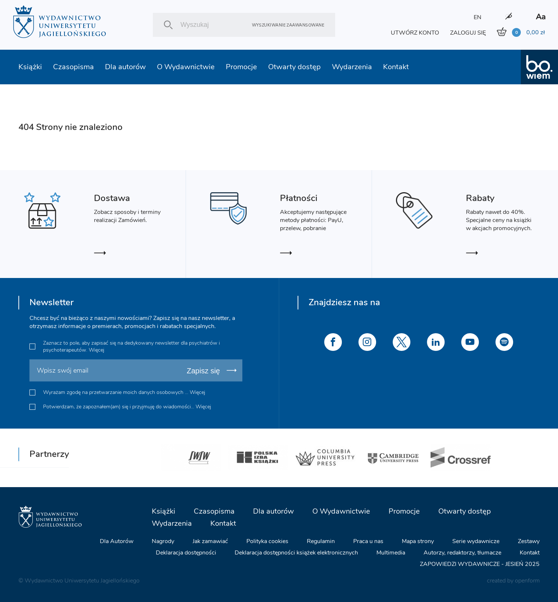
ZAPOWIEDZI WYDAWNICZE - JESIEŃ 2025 (480, 564)
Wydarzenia (352, 67)
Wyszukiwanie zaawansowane (288, 25)
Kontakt (396, 67)
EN (477, 17)
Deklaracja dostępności (186, 553)
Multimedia (390, 553)
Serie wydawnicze (475, 541)
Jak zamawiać (210, 541)
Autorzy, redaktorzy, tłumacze (462, 553)
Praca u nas (368, 541)
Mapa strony (418, 541)
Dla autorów (125, 67)
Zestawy (529, 541)
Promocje (241, 67)
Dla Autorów (116, 541)
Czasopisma (73, 67)
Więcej (96, 349)
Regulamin (321, 541)
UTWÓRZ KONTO (415, 33)
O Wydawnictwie (186, 67)
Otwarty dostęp (294, 67)
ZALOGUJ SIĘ (468, 33)
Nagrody (163, 541)
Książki (30, 67)
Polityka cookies (267, 541)
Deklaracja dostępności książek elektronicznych (296, 553)
